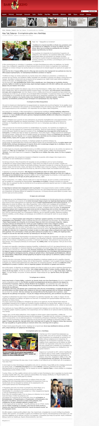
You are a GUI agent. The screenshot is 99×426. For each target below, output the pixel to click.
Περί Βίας (47, 14)
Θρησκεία (55, 14)
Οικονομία (19, 14)
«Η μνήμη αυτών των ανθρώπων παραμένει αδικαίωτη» (81, 21)
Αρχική (4, 14)
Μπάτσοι (63, 14)
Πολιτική (11, 14)
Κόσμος (88, 14)
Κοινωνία (27, 14)
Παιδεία (40, 14)
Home (3, 30)
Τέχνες (75, 14)
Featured (14, 30)
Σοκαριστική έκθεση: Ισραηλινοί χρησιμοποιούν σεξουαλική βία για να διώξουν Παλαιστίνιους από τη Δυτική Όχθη (21, 23)
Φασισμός (8, 30)
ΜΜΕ (69, 14)
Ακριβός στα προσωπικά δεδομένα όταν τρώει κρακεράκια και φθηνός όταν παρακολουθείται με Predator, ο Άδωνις (37, 23)
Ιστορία (82, 14)
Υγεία (34, 14)
